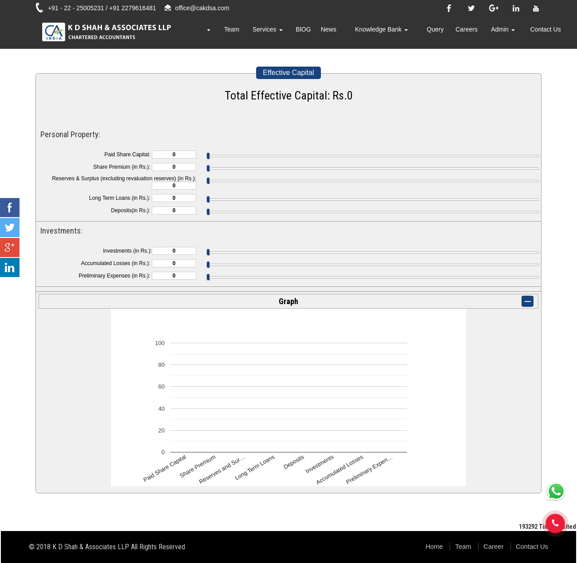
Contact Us (547, 33)
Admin (509, 33)
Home (194, 33)
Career (491, 546)
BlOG (327, 33)
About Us (229, 33)
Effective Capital (288, 72)
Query (447, 33)
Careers (476, 33)
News (350, 33)
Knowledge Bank (398, 33)
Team (262, 33)
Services (295, 33)
